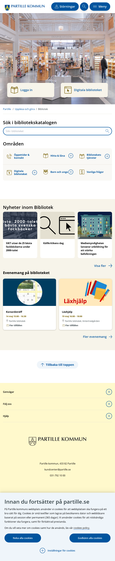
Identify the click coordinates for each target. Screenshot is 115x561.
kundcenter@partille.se (57, 469)
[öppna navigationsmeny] (100, 6)
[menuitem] (9, 109)
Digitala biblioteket (17, 172)
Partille (7, 109)
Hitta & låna (54, 155)
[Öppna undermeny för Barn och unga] (70, 172)
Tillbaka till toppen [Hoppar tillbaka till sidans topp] (57, 365)
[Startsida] (25, 8)
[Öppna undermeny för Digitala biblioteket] (34, 172)
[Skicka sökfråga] (107, 131)
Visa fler (100, 266)
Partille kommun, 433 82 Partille (57, 463)
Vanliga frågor (92, 172)
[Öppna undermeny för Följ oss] (109, 404)
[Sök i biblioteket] (53, 131)
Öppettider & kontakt (18, 156)
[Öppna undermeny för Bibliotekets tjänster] (107, 156)
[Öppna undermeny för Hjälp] (109, 416)
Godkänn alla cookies (90, 538)
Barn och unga (55, 172)
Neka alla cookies (23, 538)
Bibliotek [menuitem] (43, 109)
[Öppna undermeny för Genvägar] (109, 392)
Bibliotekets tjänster (90, 156)
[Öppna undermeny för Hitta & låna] (70, 155)
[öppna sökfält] (84, 6)
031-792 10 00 (57, 475)
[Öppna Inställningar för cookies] (57, 550)
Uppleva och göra (25, 109)
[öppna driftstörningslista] (65, 6)
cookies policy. (82, 528)
